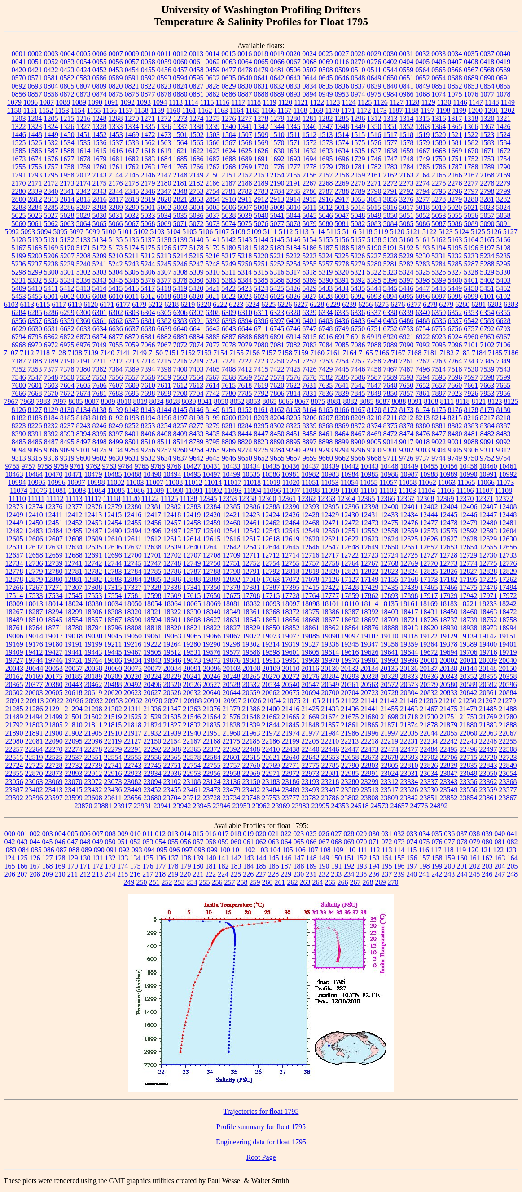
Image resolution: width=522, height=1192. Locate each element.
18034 (113, 603)
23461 (192, 789)
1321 (503, 118)
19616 (350, 652)
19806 (113, 660)
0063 (229, 62)
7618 (244, 385)
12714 (290, 555)
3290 (132, 207)
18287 (34, 612)
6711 (261, 328)
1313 (390, 118)
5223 (309, 256)
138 (185, 858)
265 (330, 882)
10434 (251, 466)
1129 (428, 102)
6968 (19, 345)
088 (74, 850)
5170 (67, 248)
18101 (330, 603)
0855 (503, 86)
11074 (18, 490)
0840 (390, 86)
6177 (123, 304)
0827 (196, 86)
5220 (261, 256)
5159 (390, 240)
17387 (271, 587)
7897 (439, 393)
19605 (311, 652)
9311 (487, 450)
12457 (172, 523)
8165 (326, 409)
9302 (406, 450)
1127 (397, 102)
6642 (213, 328)
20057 (74, 668)
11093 (232, 490)
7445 (342, 369)
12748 (172, 563)
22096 (93, 741)
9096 (51, 450)
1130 (444, 102)
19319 (290, 644)
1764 (164, 167)
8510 (148, 442)
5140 (196, 240)
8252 (132, 426)
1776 (277, 167)
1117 (238, 102)
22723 (508, 757)
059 (223, 842)
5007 (245, 207)
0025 (325, 54)
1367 (487, 126)
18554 (74, 620)
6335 (341, 312)
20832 (429, 692)
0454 (132, 70)
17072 (291, 579)
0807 (83, 86)
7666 (19, 393)
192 (349, 866)
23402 (34, 789)
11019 (271, 482)
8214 (438, 417)
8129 (51, 409)
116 (424, 850)
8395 (99, 434)
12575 (449, 531)
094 (149, 850)
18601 (172, 620)
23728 (211, 798)
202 (474, 866)
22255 (508, 741)
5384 (245, 280)
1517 (390, 134)
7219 (196, 361)
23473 (212, 789)
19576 (212, 652)
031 (386, 834)
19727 (14, 660)
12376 (54, 506)
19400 (488, 644)
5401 (471, 280)
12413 (93, 514)
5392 (358, 280)
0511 (374, 70)
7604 (67, 385)
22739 (93, 765)
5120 (397, 231)
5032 (132, 215)
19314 (271, 644)
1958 (67, 175)
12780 (54, 571)
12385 (232, 506)
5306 (148, 272)
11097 (291, 490)
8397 (116, 434)
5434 (341, 288)
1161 (189, 110)
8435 (213, 434)
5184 (293, 248)
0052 (51, 62)
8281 (229, 426)
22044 (429, 733)
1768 (229, 167)
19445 (113, 652)
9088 (471, 442)
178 (173, 866)
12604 (508, 531)
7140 (107, 353)
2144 (116, 175)
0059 (164, 62)
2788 (342, 191)
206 (9, 874)
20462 (93, 684)
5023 (487, 207)
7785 (245, 393)
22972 (291, 773)
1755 (19, 167)
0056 (116, 62)
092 (124, 850)
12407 (488, 506)
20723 (370, 692)
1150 (14, 110)
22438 (291, 749)
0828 (213, 86)
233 (336, 874)
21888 (508, 725)
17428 (350, 587)
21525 (133, 717)
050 (110, 842)
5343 (99, 280)
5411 (51, 288)
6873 (83, 337)
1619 (164, 151)
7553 (99, 377)
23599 (74, 798)
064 (286, 842)
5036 (196, 215)
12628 (468, 539)
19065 (192, 636)
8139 (116, 409)
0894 (310, 94)
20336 (429, 676)
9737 (422, 458)
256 (217, 882)
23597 (54, 798)
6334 (325, 312)
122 (498, 850)
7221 (228, 361)
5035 (180, 215)
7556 (116, 377)
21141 (369, 701)
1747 (390, 159)
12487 (93, 531)
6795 (35, 337)
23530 (429, 789)
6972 (51, 345)
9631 (132, 458)
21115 (330, 701)
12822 (370, 571)
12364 (346, 498)
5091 (503, 223)
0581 (51, 78)
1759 (83, 167)
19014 (34, 636)
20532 (251, 684)
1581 (455, 142)
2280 (19, 191)
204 (500, 866)
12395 (330, 506)
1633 (326, 151)
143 (248, 858)
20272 (291, 676)
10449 (409, 466)
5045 (310, 215)
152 (361, 858)
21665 (291, 717)
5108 (238, 231)
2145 (132, 175)
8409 (180, 434)
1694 (310, 159)
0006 (99, 54)
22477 (409, 749)
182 (223, 866)
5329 (487, 272)
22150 (152, 741)
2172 (51, 183)
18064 (172, 603)
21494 (34, 717)
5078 (293, 223)
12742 (93, 563)
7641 (341, 385)
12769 (409, 563)
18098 (311, 603)
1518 (406, 134)
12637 (133, 547)
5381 (213, 280)
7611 (164, 385)
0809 (99, 86)
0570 (19, 78)
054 (160, 842)
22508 (508, 749)
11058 (408, 482)
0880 (180, 94)
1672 (503, 151)
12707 (192, 555)
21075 (292, 701)
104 (275, 850)
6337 (374, 312)
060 (236, 842)
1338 (196, 126)
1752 (471, 159)
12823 (390, 571)
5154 (310, 240)
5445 (390, 288)
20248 (232, 676)
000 (9, 834)
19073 (271, 636)
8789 (196, 442)
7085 (342, 345)
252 (167, 882)
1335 (148, 126)
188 (299, 866)
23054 (508, 773)
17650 (212, 595)
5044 (293, 215)
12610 (113, 539)
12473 (370, 523)
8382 (455, 426)
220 (185, 874)
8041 (204, 401)
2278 (487, 183)
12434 (409, 514)
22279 (113, 749)
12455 (133, 523)
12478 (449, 523)
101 (237, 850)
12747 (153, 563)
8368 (326, 426)
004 (60, 834)
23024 (390, 773)
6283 (511, 304)
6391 (196, 320)
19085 (311, 636)
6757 (471, 328)
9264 (196, 450)
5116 (349, 231)
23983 (301, 806)
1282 (326, 118)
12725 (409, 555)
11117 (92, 498)
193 (361, 866)
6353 (471, 312)
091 (111, 850)
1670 (471, 151)
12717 (330, 555)
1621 (180, 151)
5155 (326, 240)
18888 (390, 628)
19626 (370, 652)
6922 (423, 337)
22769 (271, 765)
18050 (133, 603)
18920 (429, 628)
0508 (326, 70)
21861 (350, 725)
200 (449, 866)
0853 (471, 86)
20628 (172, 692)
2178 (132, 183)
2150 (213, 175)
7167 (398, 353)
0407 (454, 62)
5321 (358, 272)
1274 (196, 118)
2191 (293, 183)
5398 (423, 280)
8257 (180, 426)
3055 (390, 199)
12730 (488, 555)
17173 (429, 579)
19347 (369, 644)
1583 (487, 142)
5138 (164, 240)
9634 (164, 458)
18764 (34, 628)
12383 (192, 506)
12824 (409, 571)
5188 (342, 248)
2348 (180, 191)
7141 (123, 353)
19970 (330, 660)
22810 (409, 765)
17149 (370, 579)
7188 (35, 361)
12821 (350, 571)
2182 (196, 183)
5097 (76, 231)
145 (273, 858)
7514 (439, 369)
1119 (269, 102)
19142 (488, 636)
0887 (245, 94)
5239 (67, 264)
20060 (113, 668)
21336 (152, 709)
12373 (14, 506)
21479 (468, 709)
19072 (251, 636)
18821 (192, 628)
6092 (358, 296)
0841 (406, 86)
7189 (51, 361)
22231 (409, 741)
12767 (370, 563)
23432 (93, 789)
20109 (271, 668)
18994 (508, 628)
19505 (153, 652)
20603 (34, 692)
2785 (293, 191)
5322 (374, 272)
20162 (14, 676)
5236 (19, 264)
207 (22, 874)
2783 (261, 191)
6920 (390, 337)
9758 (45, 466)
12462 (271, 523)
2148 (180, 175)
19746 (54, 660)
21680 (370, 717)
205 (512, 866)
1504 (229, 134)
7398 (164, 369)
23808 (369, 798)
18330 (192, 612)
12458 (192, 523)
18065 (192, 603)
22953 (192, 773)
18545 (54, 620)
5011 (309, 207)
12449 (14, 523)
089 (86, 850)
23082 (133, 781)
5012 (325, 207)
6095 (406, 296)
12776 (508, 563)
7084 (326, 345)
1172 (364, 110)
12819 (311, 571)
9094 (19, 450)
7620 (277, 385)
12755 (291, 563)
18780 (74, 628)
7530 (471, 369)
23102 (172, 781)
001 (22, 834)
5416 (131, 288)
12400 (390, 506)
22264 (34, 749)
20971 (173, 701)
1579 (423, 142)
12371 (484, 498)
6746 (293, 328)
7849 (374, 393)
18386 (330, 612)
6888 (245, 337)
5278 (342, 264)
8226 (35, 426)
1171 (348, 110)
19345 (350, 644)
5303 (99, 272)
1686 (196, 159)
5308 (180, 272)
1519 (422, 134)
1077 (487, 94)
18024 (74, 603)
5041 (277, 215)
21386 (251, 709)
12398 (370, 506)
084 (23, 850)
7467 (390, 369)
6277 (414, 304)
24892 (439, 806)
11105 (446, 490)
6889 (261, 337)
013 (172, 834)
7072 (180, 345)
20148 (488, 668)
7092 (423, 345)
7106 (503, 345)
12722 (350, 555)
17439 (409, 587)
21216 (447, 701)
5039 (245, 215)
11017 (232, 482)
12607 (54, 539)
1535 (83, 142)
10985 (370, 474)
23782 (310, 798)
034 (424, 834)
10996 (57, 482)
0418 (487, 62)
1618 (148, 151)
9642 (196, 458)
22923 (133, 773)
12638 (153, 547)
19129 (448, 636)
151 (349, 858)
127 (47, 858)
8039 (188, 401)
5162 (439, 240)
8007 (91, 401)
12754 (271, 563)
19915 (271, 660)
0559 (406, 70)
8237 (67, 426)
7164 (349, 353)
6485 (390, 320)
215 (122, 874)
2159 (358, 175)
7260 (390, 361)
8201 (245, 417)
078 (462, 842)
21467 (429, 709)
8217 (487, 417)
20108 (251, 668)
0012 (180, 54)
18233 (488, 603)
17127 (350, 579)
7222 (244, 361)
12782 (93, 571)
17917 (429, 595)
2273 (406, 183)
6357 (35, 320)
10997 (76, 482)
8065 (269, 401)
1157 (125, 110)
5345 (116, 280)
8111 (447, 401)
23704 (172, 798)
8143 (148, 409)
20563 (370, 684)
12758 (330, 563)
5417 (147, 288)
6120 (90, 304)
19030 (93, 636)
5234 (487, 256)
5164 (471, 240)
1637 (374, 151)
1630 (277, 151)
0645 (326, 78)
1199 (459, 110)
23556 (469, 789)
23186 (291, 781)
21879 (448, 725)
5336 (83, 280)
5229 (406, 256)
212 (84, 874)
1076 (471, 94)
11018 (252, 482)
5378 (180, 280)
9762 (93, 466)
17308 (93, 587)
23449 (133, 789)
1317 (455, 118)
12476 (409, 523)
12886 (172, 579)
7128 (59, 353)
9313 (19, 458)
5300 (51, 272)
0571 (35, 78)
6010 (116, 296)
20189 (93, 676)
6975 (67, 345)
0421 (35, 70)
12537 (192, 531)
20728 (390, 692)
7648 (390, 385)
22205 (310, 741)
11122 (150, 498)
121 (485, 850)
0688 (455, 78)
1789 (487, 167)
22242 (448, 741)
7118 (43, 353)
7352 (19, 369)
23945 (202, 806)
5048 (358, 215)
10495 (192, 474)
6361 (99, 320)
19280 (192, 644)
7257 (358, 361)
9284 (277, 450)
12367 (405, 498)
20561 (350, 684)
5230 (422, 256)
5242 (116, 264)
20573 (409, 684)
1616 (116, 151)
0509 (342, 70)
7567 (213, 377)
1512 (309, 134)
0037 (487, 54)
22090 (54, 741)
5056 (471, 215)
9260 (180, 450)
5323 (390, 272)
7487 (406, 369)
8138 (99, 409)
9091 (487, 442)
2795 (439, 191)
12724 (389, 555)
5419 (180, 288)
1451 (83, 134)
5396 (390, 280)
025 (311, 834)
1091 (111, 102)
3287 (83, 207)
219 (172, 874)
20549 (330, 684)
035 (436, 834)
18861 (311, 628)
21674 (330, 717)
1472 (148, 134)
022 (286, 834)
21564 (212, 717)
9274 (245, 450)
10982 (311, 474)
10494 (172, 474)
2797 (471, 191)
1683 (148, 159)
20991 (213, 701)
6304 (148, 312)
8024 (156, 401)
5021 (471, 207)
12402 (429, 506)
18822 (212, 628)
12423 (251, 514)
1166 (269, 110)
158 (437, 858)
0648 (358, 78)
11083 (77, 490)
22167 (192, 741)
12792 (271, 571)
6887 (229, 337)
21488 (508, 709)
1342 (261, 126)
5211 (132, 256)
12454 (113, 523)
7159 (301, 353)
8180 (503, 409)
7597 (471, 377)
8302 (277, 426)
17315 (113, 587)
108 (325, 850)
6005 (83, 296)
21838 (231, 725)
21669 (311, 717)
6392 (213, 320)
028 (348, 834)
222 (210, 874)
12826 (449, 571)
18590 (133, 620)
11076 (38, 490)
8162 (277, 409)
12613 (172, 539)
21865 (369, 725)
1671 (487, 151)
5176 (164, 248)
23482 (251, 789)
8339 (310, 426)
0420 (19, 70)
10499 (232, 474)
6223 (236, 304)
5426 (293, 288)
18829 (251, 628)
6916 (326, 337)
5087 (439, 223)
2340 (51, 191)
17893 (390, 595)
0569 (503, 70)
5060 (19, 223)
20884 (508, 692)
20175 (54, 676)
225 (235, 874)
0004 (67, 54)
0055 (99, 62)
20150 (508, 668)
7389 (132, 369)
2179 (148, 183)
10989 (449, 474)
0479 (261, 70)
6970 (35, 345)
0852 (455, 86)
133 (123, 858)
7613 (196, 385)
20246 (212, 676)
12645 (291, 547)
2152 (245, 175)
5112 (286, 231)
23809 (389, 798)
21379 (231, 709)
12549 (311, 531)
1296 (358, 118)
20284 (330, 676)
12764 (350, 563)
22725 (34, 765)
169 (60, 866)
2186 (213, 183)
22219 (389, 741)
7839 (342, 393)
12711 (251, 555)
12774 (469, 563)
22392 (232, 749)
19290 (211, 644)
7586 (358, 377)
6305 (164, 312)
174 (123, 866)
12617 (251, 539)
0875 (116, 94)
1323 (35, 126)
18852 (291, 628)
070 (361, 842)
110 (350, 850)
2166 (455, 175)
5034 (164, 215)
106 (300, 850)
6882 (164, 337)
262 (292, 882)
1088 (63, 102)
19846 (172, 660)
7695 (132, 393)
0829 (229, 86)
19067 (232, 636)
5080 (326, 223)
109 (338, 850)
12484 (54, 531)
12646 (311, 547)
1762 (132, 167)
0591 (132, 78)
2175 (99, 183)
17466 (449, 587)
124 (9, 858)
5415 (115, 288)
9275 (261, 450)
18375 (311, 612)
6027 (309, 296)
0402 (390, 62)
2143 (99, 175)
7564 (196, 377)
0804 (51, 86)
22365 (192, 749)
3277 (422, 199)
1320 (487, 118)
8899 (341, 442)
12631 (14, 547)
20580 (449, 684)
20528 (232, 684)
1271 (148, 118)
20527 (212, 684)
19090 (330, 636)
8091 (415, 401)
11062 (427, 482)
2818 (132, 199)
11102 (388, 490)
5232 (454, 256)
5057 (487, 215)
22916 (113, 773)
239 (399, 874)
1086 (30, 102)
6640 (180, 328)
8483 (503, 434)
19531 (192, 652)
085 (36, 850)
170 (72, 866)
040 (499, 834)
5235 (503, 256)
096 (174, 850)
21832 (192, 725)
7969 (27, 401)
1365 (455, 126)
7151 (172, 353)
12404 (449, 506)
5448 (438, 288)
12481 (508, 523)
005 (72, 834)
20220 (133, 676)
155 (399, 858)
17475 (469, 587)
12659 (54, 555)
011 (148, 834)
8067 (301, 401)
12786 (172, 571)
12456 (153, 523)
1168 (300, 110)
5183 (277, 248)
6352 (454, 312)
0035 (471, 54)
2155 (293, 175)
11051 (310, 482)
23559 (488, 789)
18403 (390, 612)
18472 (508, 612)
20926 (74, 701)
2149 (196, 175)
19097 (350, 636)
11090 (174, 490)
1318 (471, 118)
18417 (409, 612)
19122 (429, 636)
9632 (148, 458)
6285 (35, 312)
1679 (99, 159)
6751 (374, 328)
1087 (46, 102)
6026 (293, 296)
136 (160, 858)
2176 (116, 183)
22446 (330, 749)
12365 (366, 498)
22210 (330, 741)
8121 (479, 401)
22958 (232, 773)
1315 (423, 118)
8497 (83, 442)
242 (436, 874)
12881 (74, 579)
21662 (271, 717)
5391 (342, 280)
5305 (132, 272)
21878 (429, 725)
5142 (229, 240)
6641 (196, 328)
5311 (229, 272)
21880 (468, 725)
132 (110, 858)
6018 (164, 296)
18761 (14, 628)
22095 (74, 741)
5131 (51, 240)
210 (60, 874)
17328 (153, 587)
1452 (99, 134)
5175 (148, 248)
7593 (406, 377)
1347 (326, 126)
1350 (374, 126)
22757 (232, 765)
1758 (67, 167)
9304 (439, 450)
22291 (133, 749)
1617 (132, 151)
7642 (358, 385)
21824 (152, 725)
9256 (148, 450)
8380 (423, 426)
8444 (245, 434)
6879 (132, 337)
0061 (196, 62)
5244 (148, 264)
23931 (143, 806)
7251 (293, 361)
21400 (271, 709)
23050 (488, 773)
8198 (196, 417)
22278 (93, 749)
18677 (330, 620)
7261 (406, 361)
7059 (132, 345)
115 (411, 850)
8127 (35, 409)
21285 (14, 709)
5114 (318, 231)
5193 (423, 248)
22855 (14, 773)
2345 (132, 191)
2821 (180, 199)
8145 (180, 409)
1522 (471, 134)
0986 (406, 94)
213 (97, 874)
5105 (189, 231)
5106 (205, 231)
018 (235, 834)
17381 (251, 587)
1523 (487, 134)
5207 (67, 256)
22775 (311, 765)
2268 (326, 183)
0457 (180, 70)
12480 (488, 523)
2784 (277, 191)
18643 (251, 620)
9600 (83, 458)
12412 (73, 514)
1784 (406, 167)
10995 (37, 482)
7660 (454, 385)
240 (411, 874)
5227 (374, 256)
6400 (293, 320)
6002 (67, 296)
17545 (74, 595)
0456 (164, 70)
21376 (211, 709)
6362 (116, 320)
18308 (113, 612)
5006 (229, 207)
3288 (99, 207)
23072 (93, 781)
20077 (153, 668)
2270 (358, 183)
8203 (261, 417)
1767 (213, 167)
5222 (293, 256)
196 (399, 866)
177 (160, 866)
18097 (291, 603)
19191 (74, 644)
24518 (360, 806)
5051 (406, 215)
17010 (251, 579)
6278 (430, 304)
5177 (180, 248)
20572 (390, 684)
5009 (277, 207)
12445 (448, 514)
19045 (113, 636)
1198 (443, 110)
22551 (93, 757)
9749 (454, 458)
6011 (132, 296)
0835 (326, 86)
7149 (139, 353)
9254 (132, 450)
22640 (291, 757)
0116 (342, 62)
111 (362, 850)
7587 (374, 377)
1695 (326, 159)
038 (474, 834)
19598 (271, 652)
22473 (370, 749)
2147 (164, 175)
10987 (409, 474)
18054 (153, 603)
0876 (132, 94)
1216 (83, 118)
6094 (390, 296)
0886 (229, 94)
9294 (342, 450)
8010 (124, 401)
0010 (148, 54)
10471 (74, 474)
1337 (180, 126)
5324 (406, 272)
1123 (333, 102)
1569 (261, 142)
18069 (212, 603)
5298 (19, 272)
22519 (34, 757)
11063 (447, 482)
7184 (479, 353)
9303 (423, 450)
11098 (311, 490)
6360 (83, 320)
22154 (172, 741)
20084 (172, 668)
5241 (99, 264)
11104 (426, 490)
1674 (35, 159)
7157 (269, 353)
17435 (390, 587)
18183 (448, 603)
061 (248, 842)
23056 (14, 781)
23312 (390, 781)
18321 (153, 612)
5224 (325, 256)
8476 (423, 434)
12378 (93, 506)
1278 (261, 118)
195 (387, 866)
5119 (381, 231)
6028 (325, 296)
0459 (213, 70)
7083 (310, 345)
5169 (51, 248)
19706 (469, 652)
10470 (54, 474)
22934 (153, 773)
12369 (445, 498)
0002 (35, 54)
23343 (449, 781)
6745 (277, 328)
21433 (330, 709)
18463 (488, 612)
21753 (469, 717)
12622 (350, 539)
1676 (51, 159)
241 (424, 874)
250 (141, 882)
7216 (180, 361)
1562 (148, 142)
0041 (19, 62)
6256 (365, 304)
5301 (67, 272)
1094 (160, 102)
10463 (14, 474)
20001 (429, 660)
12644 (271, 547)
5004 (196, 207)
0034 (454, 54)
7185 (495, 353)
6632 (67, 328)
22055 (449, 733)
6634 (99, 328)
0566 (454, 70)
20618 (74, 692)
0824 (180, 86)
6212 (155, 304)
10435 (271, 466)
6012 (147, 296)
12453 (93, 523)
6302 (116, 312)
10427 (192, 466)
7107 (11, 353)
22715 (469, 757)
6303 (132, 312)
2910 (229, 199)
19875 (212, 660)
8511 (164, 442)
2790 (374, 191)
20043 (14, 668)
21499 (54, 717)
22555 (133, 757)
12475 (390, 523)
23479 (232, 789)
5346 (132, 280)
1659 (406, 151)
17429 (370, 587)
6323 (277, 312)
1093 (143, 102)
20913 (35, 701)
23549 (449, 789)
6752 (390, 328)
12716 (310, 555)
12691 (93, 555)
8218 (503, 417)
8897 (309, 442)
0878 (164, 94)
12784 (133, 571)
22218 (369, 741)
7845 (358, 393)
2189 (261, 183)
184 (248, 866)
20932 (94, 701)
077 (449, 842)
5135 (116, 240)
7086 (358, 345)
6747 (309, 328)
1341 (245, 126)
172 (97, 866)
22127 (132, 741)
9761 (77, 466)
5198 (503, 248)
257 (229, 882)
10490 (153, 474)
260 (267, 882)
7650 (406, 385)
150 (336, 858)
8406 (148, 434)
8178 (471, 409)
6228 (317, 304)
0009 (132, 54)
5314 (244, 272)
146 (286, 858)
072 (387, 842)
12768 (390, 563)
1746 (374, 159)
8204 (277, 417)
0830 (245, 86)
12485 (74, 531)
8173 (406, 409)
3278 (438, 199)
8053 (253, 401)
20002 (449, 660)
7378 (67, 369)
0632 (213, 78)
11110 (17, 498)
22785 (330, 765)
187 (286, 866)
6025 (277, 296)
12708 (212, 555)
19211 (113, 644)
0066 (277, 62)
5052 (423, 215)
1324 (51, 126)
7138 (75, 353)
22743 (133, 765)
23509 (350, 789)
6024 (261, 296)
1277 (245, 118)
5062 (51, 223)
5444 (374, 288)
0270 (358, 62)
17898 (409, 595)
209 (47, 874)
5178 (196, 248)
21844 (271, 725)
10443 (370, 466)
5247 (196, 264)
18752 (488, 620)
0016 (244, 54)
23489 (291, 789)
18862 (330, 628)
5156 (342, 240)
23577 (508, 789)
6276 (397, 304)
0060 (180, 62)
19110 (389, 636)
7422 (277, 369)
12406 (469, 506)
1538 (132, 142)
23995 (320, 806)
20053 (54, 668)
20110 (290, 668)
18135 (389, 603)
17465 (429, 587)
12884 (133, 579)
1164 (237, 110)
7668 (35, 393)
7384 (116, 369)
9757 (29, 466)
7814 (293, 393)
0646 (342, 78)
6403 (326, 320)
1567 (229, 142)
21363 (192, 709)
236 (373, 874)
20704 (350, 692)
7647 (374, 385)
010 (135, 834)
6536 (439, 320)
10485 (113, 474)
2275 (439, 183)
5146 (293, 240)
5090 (487, 223)
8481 (471, 434)
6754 (422, 328)
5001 (148, 207)
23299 (370, 781)
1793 (35, 175)
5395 (374, 280)
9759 (61, 466)
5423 (244, 288)
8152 (245, 409)
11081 (57, 490)
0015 (228, 54)
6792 (487, 328)
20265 (251, 676)
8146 (196, 409)
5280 (374, 264)
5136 (132, 240)
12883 (113, 579)
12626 (429, 539)
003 (47, 834)
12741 (74, 563)
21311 (132, 709)
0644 (310, 78)
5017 (406, 207)
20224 (153, 676)
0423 (67, 70)
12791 (251, 571)
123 (510, 850)
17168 (409, 579)
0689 (471, 78)
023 (298, 834)
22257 (14, 749)
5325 (422, 272)
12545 (291, 531)
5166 (503, 240)
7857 (406, 393)
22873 (54, 773)
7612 (180, 385)
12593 (488, 531)
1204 (35, 118)
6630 (35, 328)
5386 (277, 280)
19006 (14, 636)
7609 (132, 385)
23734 (231, 798)
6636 (116, 328)
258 (242, 882)
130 (85, 858)
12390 (291, 506)
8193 (132, 417)
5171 (83, 248)
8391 (35, 434)
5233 (471, 256)
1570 (277, 142)
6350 (438, 312)
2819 (148, 199)
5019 (438, 207)
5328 (471, 272)
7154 (220, 353)
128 (60, 858)
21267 (487, 701)
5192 (406, 248)
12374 (34, 506)
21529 (153, 717)
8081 (334, 401)
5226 (358, 256)
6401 (310, 320)
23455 (172, 789)
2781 (229, 191)
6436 (342, 320)
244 (461, 874)
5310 (213, 272)
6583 (487, 320)
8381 (439, 426)
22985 (350, 773)
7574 (277, 377)
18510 (34, 620)
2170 (19, 183)
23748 (251, 798)
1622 (196, 151)
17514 (14, 595)
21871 (389, 725)
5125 (478, 231)
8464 (342, 434)
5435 (358, 288)
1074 (439, 94)
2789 (358, 191)
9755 (12, 466)
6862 (51, 337)
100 (224, 850)
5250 (245, 264)
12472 (350, 523)
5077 (277, 223)
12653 (449, 547)
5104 (173, 231)
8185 (67, 417)
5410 (35, 288)
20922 (55, 701)
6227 (301, 304)
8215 (454, 417)
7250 (277, 361)
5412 (67, 288)
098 (199, 850)
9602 (99, 458)
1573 (326, 142)
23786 (330, 798)
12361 (287, 498)
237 (386, 874)
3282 (503, 199)
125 (22, 858)
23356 (469, 781)
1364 (439, 126)
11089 (155, 490)
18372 (291, 612)
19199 (93, 644)
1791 (19, 175)
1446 (19, 134)
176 (148, 866)
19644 (409, 652)
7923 (455, 393)
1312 (374, 118)
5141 (213, 240)
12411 (53, 514)
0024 (309, 54)
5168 (35, 248)
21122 (350, 701)
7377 (51, 369)
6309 (229, 312)
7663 (487, 385)
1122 (317, 102)
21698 (390, 717)
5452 (503, 288)
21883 (488, 725)
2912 (261, 199)
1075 (455, 94)
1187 (396, 110)
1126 (380, 102)
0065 (261, 62)
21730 (429, 717)
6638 (148, 328)
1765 (180, 167)
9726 (406, 458)
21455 (389, 709)
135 (148, 858)
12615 (211, 539)
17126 (330, 579)
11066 (485, 482)
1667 (423, 151)
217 (147, 874)
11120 (131, 498)
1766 (196, 167)
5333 (51, 280)
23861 (488, 798)
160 (462, 858)
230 (298, 874)
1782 (374, 167)
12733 (508, 555)
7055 (116, 345)
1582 (471, 142)
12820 (330, 571)
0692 (19, 86)
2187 (229, 183)
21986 (350, 733)
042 (9, 842)
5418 (164, 288)
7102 (487, 345)
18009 (14, 603)
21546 (192, 717)
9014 (390, 442)
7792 (261, 393)
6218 (171, 304)
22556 (153, 757)
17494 (508, 587)
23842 (409, 798)
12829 (508, 571)
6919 (374, 337)
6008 (99, 296)
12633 (54, 547)
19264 (172, 644)
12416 (132, 514)
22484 (429, 749)
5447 (422, 288)
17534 (54, 595)
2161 (374, 175)
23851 (429, 798)
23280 (350, 781)
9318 (51, 458)
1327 (83, 126)
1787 (455, 167)
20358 (508, 676)
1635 (358, 151)
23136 (232, 781)
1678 (83, 159)
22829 (449, 765)
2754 (213, 191)
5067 (132, 223)
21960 (232, 733)
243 (449, 874)
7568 (229, 377)
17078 (311, 579)
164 (512, 858)
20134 (369, 668)
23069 (54, 781)
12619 (290, 539)
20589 (469, 684)
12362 (307, 498)
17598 (153, 595)
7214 (147, 361)
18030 (93, 603)
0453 (116, 70)
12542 (251, 531)
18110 (350, 603)
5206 (51, 256)
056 (185, 842)
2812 (35, 199)
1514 (341, 134)
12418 (172, 514)
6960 (471, 337)
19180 (54, 644)
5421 (212, 288)
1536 (99, 142)
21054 (272, 701)
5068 (148, 223)
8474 (406, 434)
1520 (438, 134)
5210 (116, 256)
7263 (438, 361)
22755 (212, 765)
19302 (251, 644)
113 (387, 850)
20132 (350, 668)
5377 (164, 280)
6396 (261, 320)
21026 (252, 701)
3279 (454, 199)
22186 (271, 741)
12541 (232, 531)
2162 (390, 175)
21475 (448, 709)
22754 (192, 765)
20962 (134, 701)
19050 (133, 636)
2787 (326, 191)
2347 (164, 191)
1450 (67, 134)
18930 (449, 628)
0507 (310, 70)
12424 (271, 514)
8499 (116, 442)
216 (135, 874)
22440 (311, 749)
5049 (374, 215)
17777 (330, 595)
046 (60, 842)
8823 (261, 442)
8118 (462, 401)
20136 (409, 668)
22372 (212, 749)
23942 (182, 806)
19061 (153, 636)
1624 (229, 151)
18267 (14, 612)
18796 (113, 628)
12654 (469, 547)
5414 (99, 288)
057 (198, 842)
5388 (293, 280)
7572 (261, 377)
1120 (285, 102)
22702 (429, 757)
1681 (116, 159)
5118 (365, 231)
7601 (35, 385)
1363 (423, 126)
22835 (469, 765)
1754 (503, 159)
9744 (438, 458)
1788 (471, 167)
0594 (180, 78)
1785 (423, 167)
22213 (350, 741)
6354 (487, 312)
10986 (390, 474)
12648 (350, 547)
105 (287, 850)
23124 (212, 781)
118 (448, 850)
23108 (192, 781)
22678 (390, 757)
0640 (245, 78)
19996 (409, 660)
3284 (35, 207)
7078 (229, 345)
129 (72, 858)
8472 (390, 434)
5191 (390, 248)
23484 (271, 789)
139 (198, 858)
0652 (423, 78)
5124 (462, 231)
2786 (310, 191)
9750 (471, 458)
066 (311, 842)
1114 (191, 102)
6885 (213, 337)
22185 (251, 741)
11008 (174, 482)
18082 (251, 603)
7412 (245, 369)
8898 (325, 442)
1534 (67, 142)
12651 (409, 547)
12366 (386, 498)
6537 (455, 320)
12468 (311, 523)
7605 (83, 385)
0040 (503, 54)
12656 (508, 547)
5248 (213, 264)
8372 (358, 426)
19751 (74, 660)
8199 (213, 417)
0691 (503, 78)
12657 (14, 555)
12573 (429, 531)
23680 (152, 798)
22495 (449, 749)
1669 (455, 151)
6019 (180, 296)
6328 (293, 312)
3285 (51, 207)
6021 (212, 296)
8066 (285, 401)
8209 (358, 417)
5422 (228, 288)
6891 (277, 337)
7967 (11, 401)
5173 (116, 248)
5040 (261, 215)
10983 (330, 474)
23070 (74, 781)
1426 (503, 126)
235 (361, 874)
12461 (251, 523)
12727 (429, 555)
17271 (54, 587)
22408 (251, 749)
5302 (83, 272)
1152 (46, 110)
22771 (291, 765)
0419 (503, 62)
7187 (19, 361)
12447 (488, 514)
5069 (164, 223)
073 (399, 842)
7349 (503, 361)
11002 (115, 482)
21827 (172, 725)
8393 (67, 434)
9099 (67, 450)
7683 (116, 393)
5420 (196, 288)
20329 (390, 676)
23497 (330, 789)
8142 (132, 409)
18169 (429, 603)
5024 (503, 207)
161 (474, 858)
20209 (113, 676)
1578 (406, 142)
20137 (429, 668)
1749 (423, 159)
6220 (204, 304)
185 (261, 866)
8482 (487, 434)
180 (198, 866)
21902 (74, 733)
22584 (212, 757)
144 (261, 858)
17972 (508, 595)
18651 (271, 620)
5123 (446, 231)
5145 (277, 240)
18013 (34, 603)
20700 (330, 692)
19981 (370, 660)
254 (192, 882)
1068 (423, 94)
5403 (503, 280)
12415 (113, 514)
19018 (74, 636)
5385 (261, 280)
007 (97, 834)
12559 (409, 531)
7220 (212, 361)
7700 (180, 393)
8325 (293, 426)
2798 (487, 191)
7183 (463, 353)
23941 (162, 806)
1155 (94, 110)
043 (22, 842)
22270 (54, 749)
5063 (67, 223)
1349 (358, 126)
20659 (251, 692)
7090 (406, 345)
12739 (54, 563)
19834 (133, 660)
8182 (19, 417)
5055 (455, 215)
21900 (54, 733)
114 (399, 850)
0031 (406, 54)
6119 (75, 304)
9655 (277, 458)
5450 (471, 288)
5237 (35, 264)
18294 (54, 612)
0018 (261, 54)
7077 (213, 345)
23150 (251, 781)
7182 (446, 353)
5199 (19, 256)
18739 (469, 620)
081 (500, 842)
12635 (93, 547)
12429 (330, 514)
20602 (14, 692)
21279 (507, 701)
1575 (358, 142)
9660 (326, 458)
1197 (427, 110)
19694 (449, 652)
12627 (448, 539)
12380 (133, 506)
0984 (390, 94)
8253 (148, 426)
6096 (422, 296)
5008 (261, 207)
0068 (310, 62)
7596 (455, 377)
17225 (488, 579)
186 (273, 866)
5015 (374, 207)
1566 (213, 142)
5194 (439, 248)
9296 (358, 450)
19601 (291, 652)
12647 (330, 547)
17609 (172, 595)
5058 (503, 215)
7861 (423, 393)
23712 (192, 798)
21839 (251, 725)
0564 (422, 70)
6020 (196, 296)
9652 (261, 458)
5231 (438, 256)
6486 (406, 320)
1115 (207, 102)
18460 (469, 612)
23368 (508, 781)
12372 (504, 498)
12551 (350, 531)
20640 (212, 692)
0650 (390, 78)
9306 (471, 450)
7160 (317, 353)
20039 (488, 660)
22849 (508, 765)
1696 (342, 159)
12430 (350, 514)
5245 (164, 264)
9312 (503, 450)
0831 (261, 86)
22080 (14, 741)
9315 (35, 458)
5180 (229, 248)
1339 (213, 126)
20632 (192, 692)
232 (323, 874)
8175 (439, 409)
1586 (35, 151)
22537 (74, 757)
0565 (438, 70)
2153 (261, 175)
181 (211, 866)
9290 (293, 450)
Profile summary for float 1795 (261, 1126)
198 (424, 866)
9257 (164, 450)
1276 (229, 118)
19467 (133, 652)
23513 (370, 789)
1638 (390, 151)
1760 (99, 167)
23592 (14, 798)
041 (512, 834)
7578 (310, 377)
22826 (429, 765)
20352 (469, 676)
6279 (446, 304)
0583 (83, 78)
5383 (229, 280)
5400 (455, 280)
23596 (34, 798)
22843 (488, 765)
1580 (439, 142)
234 (348, 874)
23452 (153, 789)
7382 (99, 369)
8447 (261, 434)
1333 (116, 126)
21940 (192, 733)
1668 (439, 151)
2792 (406, 191)
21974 (291, 733)
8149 (213, 409)
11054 (349, 482)
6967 (503, 337)
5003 (180, 207)
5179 (213, 248)
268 (368, 882)
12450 (34, 523)
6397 (277, 320)
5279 (358, 264)
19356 (389, 644)
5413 (83, 288)
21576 (232, 717)
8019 (140, 401)
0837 (358, 86)
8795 (212, 442)
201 (462, 866)
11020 (290, 482)
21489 (14, 717)
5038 (229, 215)
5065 (99, 223)
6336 (358, 312)
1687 (213, 159)
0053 (67, 62)
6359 (67, 320)
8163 (293, 409)
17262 (508, 579)
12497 (172, 531)
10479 (93, 474)
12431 (369, 514)
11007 (154, 482)
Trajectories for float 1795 (261, 1111)
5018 (422, 207)
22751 (172, 765)
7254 (341, 361)
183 (236, 866)
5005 (213, 207)
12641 (212, 547)
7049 (99, 345)
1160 (173, 110)
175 (135, 866)
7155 (236, 353)
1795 (51, 175)
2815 (83, 199)
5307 (164, 272)
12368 (425, 498)
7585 (342, 377)
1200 (475, 110)
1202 (507, 110)
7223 (261, 361)
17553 (93, 595)
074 (412, 842)
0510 (358, 70)
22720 (488, 757)
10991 (488, 474)
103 (262, 850)
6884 (196, 337)
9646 (229, 458)
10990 (469, 474)
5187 (326, 248)
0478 (245, 70)
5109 (254, 231)
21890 (14, 733)
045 (47, 842)
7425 (293, 369)
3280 (471, 199)
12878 (14, 579)
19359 (409, 644)
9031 (454, 442)
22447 (350, 749)
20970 (153, 701)
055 (173, 842)
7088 (374, 345)
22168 (211, 741)
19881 (251, 660)
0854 (487, 86)
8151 (229, 409)
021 (273, 834)
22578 (192, 757)
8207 (326, 417)
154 (387, 858)
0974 (358, 94)
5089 (471, 223)
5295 (503, 264)
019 (248, 834)
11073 (505, 482)
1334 (132, 126)
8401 (132, 434)
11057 (388, 482)
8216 (471, 417)
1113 (176, 102)
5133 (83, 240)
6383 (180, 320)
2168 (487, 175)
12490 (113, 531)
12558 (390, 531)
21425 (310, 709)
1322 (19, 126)
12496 (153, 531)
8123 (495, 401)
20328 (370, 676)
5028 (67, 215)
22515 (14, 757)
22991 (370, 773)
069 (349, 842)
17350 (212, 587)
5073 (213, 223)
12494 (133, 531)
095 (162, 850)
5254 (293, 264)
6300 (83, 312)
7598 (487, 377)
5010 (293, 207)
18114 (369, 603)
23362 (488, 781)
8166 (342, 409)
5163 (455, 240)
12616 (231, 539)
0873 (83, 94)
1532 (51, 142)
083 (11, 850)
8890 (277, 442)
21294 (74, 709)
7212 (115, 361)
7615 (228, 385)
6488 (423, 320)
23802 (350, 798)
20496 (153, 684)
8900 (358, 442)
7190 (67, 361)
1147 (476, 102)
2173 (67, 183)
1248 (99, 118)
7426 (310, 369)
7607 (116, 385)
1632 (310, 151)
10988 (429, 474)
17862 (370, 595)
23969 (281, 806)
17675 (232, 595)
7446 (358, 369)
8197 (180, 417)
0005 (83, 54)
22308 (172, 749)
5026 (35, 215)
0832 (277, 86)
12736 (34, 563)
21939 (172, 733)
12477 (429, 523)
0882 (213, 94)
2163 (406, 175)
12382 (172, 506)
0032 (422, 54)
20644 (232, 692)
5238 (51, 264)
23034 (429, 773)
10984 (350, 474)
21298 (93, 709)
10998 (96, 482)
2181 (180, 183)
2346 (148, 191)
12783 (113, 571)
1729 (358, 159)
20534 (271, 684)
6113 (27, 304)
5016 (390, 207)
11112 (54, 498)
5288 (487, 264)
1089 (79, 102)
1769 (245, 167)
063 (273, 842)
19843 (153, 660)
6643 (229, 328)
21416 (290, 709)
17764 (311, 595)
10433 (232, 466)
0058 (148, 62)
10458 (469, 466)
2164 (423, 175)
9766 (158, 466)
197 (412, 866)
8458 (310, 434)
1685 (180, 159)
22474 (390, 749)
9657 (293, 458)
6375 (132, 320)
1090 (95, 102)
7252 (309, 361)
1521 (454, 134)
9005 (374, 442)
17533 (34, 595)
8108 (431, 401)
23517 (390, 789)
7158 (285, 353)
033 (411, 834)
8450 (277, 434)
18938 (469, 628)
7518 (455, 369)
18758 (508, 620)
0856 (19, 94)
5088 (455, 223)
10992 (508, 474)
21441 (369, 709)
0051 (35, 62)
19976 (350, 660)
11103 (407, 490)
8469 (374, 434)
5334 (67, 280)
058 (211, 842)
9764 (125, 466)
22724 (14, 765)
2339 (35, 191)
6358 (51, 320)
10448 (390, 466)
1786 (439, 167)
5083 (374, 223)
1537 (116, 142)
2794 (423, 191)
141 (223, 858)
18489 (14, 620)
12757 (311, 563)
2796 (455, 191)
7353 (35, 369)
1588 (67, 151)
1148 (492, 102)
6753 (406, 328)
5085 (406, 223)
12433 (389, 514)
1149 (507, 102)
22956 (212, 773)
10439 (330, 466)
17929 (449, 595)
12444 (429, 514)
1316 (439, 118)
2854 (213, 199)
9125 (99, 450)
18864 (350, 628)
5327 (454, 272)
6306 (180, 312)
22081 (34, 741)
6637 (132, 328)
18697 (370, 620)
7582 (326, 377)
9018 (422, 442)
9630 (116, 458)
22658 (350, 757)
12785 (153, 571)
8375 (390, 426)
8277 (196, 426)
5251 (261, 264)
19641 (390, 652)
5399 (439, 280)
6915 (310, 337)
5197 (487, 248)
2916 (325, 199)
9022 (438, 442)
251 (154, 882)
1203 (19, 118)
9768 (174, 466)
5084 (390, 223)
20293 (350, 676)
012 (160, 834)
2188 (245, 183)
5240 (83, 264)
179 (185, 866)
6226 (284, 304)
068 (336, 842)
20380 (54, 684)
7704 (196, 393)
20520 (172, 684)
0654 (439, 78)
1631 (293, 151)
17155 (390, 579)
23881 (103, 806)
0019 (277, 54)
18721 (409, 620)
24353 (340, 806)
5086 (423, 223)
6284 (19, 312)
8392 (51, 434)
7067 (164, 345)
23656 (132, 798)
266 (343, 882)
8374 (374, 426)
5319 (325, 272)
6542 (471, 320)
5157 (358, 240)
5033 (148, 215)
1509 (261, 134)
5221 (277, 256)
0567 (471, 70)
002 (35, 834)
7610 (148, 385)
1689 (245, 159)
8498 (99, 442)
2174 (83, 183)
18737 (449, 620)
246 (487, 874)
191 (336, 866)
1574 (342, 142)
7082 (293, 345)
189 (311, 866)
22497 (488, 749)
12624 (389, 539)
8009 (108, 401)
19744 (34, 660)
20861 (488, 692)
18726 (429, 620)
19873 (192, 660)
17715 (271, 595)
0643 (293, 78)
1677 (67, 159)
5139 (180, 240)
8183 (35, 417)
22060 (469, 733)
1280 (293, 118)
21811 (93, 725)
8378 (406, 426)
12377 (74, 506)
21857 (330, 725)
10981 (291, 474)
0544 (390, 70)
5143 (245, 240)
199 (437, 866)
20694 (311, 692)
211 (72, 874)
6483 (358, 320)
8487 (51, 442)
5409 (19, 288)
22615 (251, 757)
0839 (374, 86)
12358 (247, 498)
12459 (212, 523)
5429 (309, 288)
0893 (293, 94)
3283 (19, 207)
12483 (34, 531)
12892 (232, 579)
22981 (330, 773)
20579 (429, 684)
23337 (429, 781)
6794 (19, 337)
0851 (439, 86)
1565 (196, 142)
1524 (503, 134)
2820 (164, 199)
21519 (113, 717)
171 (85, 866)
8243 (83, 426)
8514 (180, 442)
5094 (44, 231)
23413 (54, 789)
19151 (508, 636)
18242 (508, 603)
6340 (422, 312)
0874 (99, 94)
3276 (406, 199)
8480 (455, 434)
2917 (341, 199)
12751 (232, 563)
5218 (244, 256)
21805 (54, 725)
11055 (368, 482)
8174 (423, 409)
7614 (212, 385)
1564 (180, 142)
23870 (83, 806)
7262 (422, 361)
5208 (83, 256)
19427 (54, 652)
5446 (406, 288)
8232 (51, 426)
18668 (311, 620)
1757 (51, 167)
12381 (153, 506)
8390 (19, 434)
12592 (469, 531)
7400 (180, 369)
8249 (116, 426)
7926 (471, 393)
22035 (409, 733)
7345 (487, 361)
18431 (429, 612)
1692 (277, 159)
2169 (503, 175)
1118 (254, 102)
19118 (409, 636)
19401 (508, 644)
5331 (19, 280)
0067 (293, 62)
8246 (99, 426)
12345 (208, 498)
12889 (212, 579)
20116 (310, 668)
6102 (503, 296)
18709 (390, 620)
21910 (113, 733)
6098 (454, 296)
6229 (333, 304)
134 (135, 858)
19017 (54, 636)
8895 (293, 442)
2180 (164, 183)
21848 (310, 725)
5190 (374, 248)
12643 (251, 547)
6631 (51, 328)
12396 (350, 506)
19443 (93, 652)
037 (461, 834)
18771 (54, 628)
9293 (326, 450)
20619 (93, 692)
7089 (390, 345)
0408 (471, 62)
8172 (390, 409)
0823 (164, 86)
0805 (67, 86)
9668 (374, 458)
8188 (83, 417)
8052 (237, 401)
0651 (406, 78)
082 (512, 842)
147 (299, 858)
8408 (164, 434)
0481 (277, 70)
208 (35, 874)
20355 (488, 676)
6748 (325, 328)
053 (148, 842)
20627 (153, 692)
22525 (54, 757)
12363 (326, 498)
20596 (508, 684)
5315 (261, 272)
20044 (34, 668)
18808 (133, 628)
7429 (326, 369)
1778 (310, 167)
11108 (503, 490)
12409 (14, 514)
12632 (34, 547)
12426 (290, 514)
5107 (222, 231)
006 (85, 834)
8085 (366, 401)
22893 (74, 773)
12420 (211, 514)
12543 (271, 531)
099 (212, 850)
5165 (487, 240)
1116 (223, 102)
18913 (409, 628)
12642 (232, 547)
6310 (245, 312)
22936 (172, 773)
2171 (35, 183)
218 (160, 874)
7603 (51, 385)
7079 (245, 345)
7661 (471, 385)
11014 (213, 482)
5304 (116, 272)
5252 (277, 264)
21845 (290, 725)
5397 (406, 280)
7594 (423, 377)
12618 (271, 539)
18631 (232, 620)
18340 (212, 612)
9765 (142, 466)
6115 (43, 304)
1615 (99, 151)
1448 (35, 134)
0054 (83, 62)
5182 (261, 248)
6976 (83, 345)
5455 (35, 296)
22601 (232, 757)
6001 (51, 296)
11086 (135, 490)
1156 (110, 110)
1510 (277, 134)
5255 (310, 264)
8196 (164, 417)
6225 (268, 304)
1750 (439, 159)
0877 (148, 94)
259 (255, 882)
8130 (67, 409)
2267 (310, 183)
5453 (19, 296)
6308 (213, 312)
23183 (271, 781)
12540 (212, 531)
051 (123, 842)
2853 (196, 199)
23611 (113, 798)
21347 (172, 709)
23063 (34, 781)
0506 (293, 70)
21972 (271, 733)
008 (110, 834)
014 (185, 834)
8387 (503, 426)
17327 (133, 587)
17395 (291, 587)
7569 (245, 377)
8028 (172, 401)
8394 (83, 434)
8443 (229, 434)
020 (260, 834)
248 (512, 874)
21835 (211, 725)
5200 (35, 256)
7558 (148, 377)
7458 (374, 369)
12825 (429, 571)
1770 (261, 167)
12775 (488, 563)
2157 (326, 175)
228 (273, 874)
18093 (271, 603)
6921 (406, 337)
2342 (83, 191)
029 (361, 834)
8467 (358, 434)
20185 (74, 676)
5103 (157, 231)
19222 (152, 644)
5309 (196, 272)
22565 (172, 757)
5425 (277, 288)
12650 (390, 547)
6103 (11, 304)
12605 (14, 539)
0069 (326, 62)
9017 (406, 442)
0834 (310, 86)
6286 (51, 312)
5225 (341, 256)
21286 (34, 709)
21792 (14, 725)
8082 (350, 401)
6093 (374, 296)
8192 (116, 417)
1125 (365, 102)
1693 (293, 159)
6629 (19, 328)
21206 (428, 701)
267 (355, 882)
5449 (454, 288)
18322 (172, 612)
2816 (99, 199)
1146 (460, 102)
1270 (132, 118)
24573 (380, 806)
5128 (19, 240)
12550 (330, 531)
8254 (164, 426)
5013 (341, 207)
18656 (291, 620)
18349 (232, 612)
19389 (468, 644)
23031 (409, 773)
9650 (245, 458)
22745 (153, 765)
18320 (133, 612)
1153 (62, 110)
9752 (487, 458)
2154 (277, 175)
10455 (429, 466)
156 (412, 858)
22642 (311, 757)
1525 (19, 142)
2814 (67, 199)
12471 (330, 523)
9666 (358, 458)
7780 (229, 393)
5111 (270, 231)
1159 (157, 110)
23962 (261, 806)
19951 (291, 660)
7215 (164, 361)
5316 (277, 272)
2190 (277, 183)
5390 (326, 280)
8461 (326, 434)
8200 (229, 417)
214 (110, 874)
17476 (488, 587)
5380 (196, 280)
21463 (409, 709)
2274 (423, 183)
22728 (54, 765)
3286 (67, 207)
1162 (205, 110)
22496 (469, 749)
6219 (187, 304)
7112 (27, 353)
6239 (349, 304)
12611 (132, 539)
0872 (67, 94)
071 (374, 842)
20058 (93, 668)
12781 (74, 571)
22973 (311, 773)
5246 (180, 264)
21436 (350, 709)
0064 (245, 62)
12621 (330, 539)
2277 (471, 183)
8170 (374, 409)
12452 (74, 523)
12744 (113, 563)
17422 (330, 587)
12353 (228, 498)
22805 (390, 765)
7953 (487, 393)
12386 (251, 506)
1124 (348, 102)
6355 (503, 312)
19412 (34, 652)
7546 (19, 377)
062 (261, 842)
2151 (229, 175)
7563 (180, 377)
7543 (503, 369)
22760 (251, 765)
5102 (141, 231)
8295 (261, 426)
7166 (382, 353)
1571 (293, 142)
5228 (390, 256)
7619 (261, 385)
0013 (196, 54)
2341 (67, 191)
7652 (422, 385)
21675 (350, 717)
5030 (99, 215)
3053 (358, 199)
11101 (369, 490)
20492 (133, 684)
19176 (34, 644)
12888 (192, 579)
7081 (277, 345)
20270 (271, 676)
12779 (34, 571)
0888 (261, 94)
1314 (406, 118)
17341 (192, 587)
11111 (36, 498)
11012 (193, 482)
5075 (245, 223)
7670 (51, 393)
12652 (429, 547)
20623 (133, 692)
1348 (342, 126)
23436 (113, 789)
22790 (350, 765)
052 (135, 842)
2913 (277, 199)
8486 (35, 442)
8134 (83, 409)
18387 (350, 612)
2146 (148, 175)
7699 (164, 393)
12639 (172, 547)
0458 (196, 70)
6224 (252, 304)
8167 (358, 409)
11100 (350, 490)
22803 (370, 765)
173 (110, 866)
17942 (469, 595)
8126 (19, 409)
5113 (301, 231)
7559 (164, 377)
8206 (310, 417)
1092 (127, 102)
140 (211, 858)
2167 (471, 175)
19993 (390, 660)
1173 (379, 110)
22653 (330, 757)
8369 (342, 426)
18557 (93, 620)
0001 (19, 54)
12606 (34, 539)
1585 (19, 151)
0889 (277, 94)
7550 (67, 377)
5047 (342, 215)
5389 (310, 280)
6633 (83, 328)
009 (123, 834)
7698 (148, 393)
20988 (193, 701)
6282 (494, 304)
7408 (229, 369)
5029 (83, 215)
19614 (330, 652)
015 (198, 834)
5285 (455, 264)
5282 (406, 264)
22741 (113, 765)
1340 (229, 126)
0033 (438, 54)
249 (129, 882)
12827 (469, 571)
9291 (310, 450)
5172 (99, 248)
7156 (253, 353)
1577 (390, 142)
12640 (192, 547)
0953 (342, 94)
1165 (252, 110)
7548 (51, 377)
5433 (325, 288)
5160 (406, 240)
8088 (398, 401)
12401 (409, 506)
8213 (422, 417)
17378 (232, 587)
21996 (370, 733)
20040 (508, 660)
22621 (271, 757)
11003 (135, 482)
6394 (245, 320)
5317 (293, 272)
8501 (132, 442)
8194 (148, 417)
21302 (113, 709)
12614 (192, 539)
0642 (277, 78)
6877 (116, 337)
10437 (311, 466)
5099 (92, 231)
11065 (466, 482)
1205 (51, 118)
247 (499, 874)
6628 (503, 320)
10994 (17, 482)
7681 (99, 393)
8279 (213, 426)
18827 (232, 628)
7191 (83, 361)
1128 (412, 102)
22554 (113, 757)
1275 (213, 118)
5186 (310, 248)
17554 (113, 595)
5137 (148, 240)
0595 (196, 78)
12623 (369, 539)
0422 (51, 70)
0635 (229, 78)
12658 (34, 555)
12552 (370, 531)
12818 (291, 571)
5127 (510, 231)
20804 (409, 692)
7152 (188, 353)
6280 (462, 304)
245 (474, 874)
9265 (213, 450)
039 (487, 834)
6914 (293, 337)
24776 (419, 806)
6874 (99, 337)
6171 (107, 304)
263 (305, 882)
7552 (83, 377)
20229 (172, 676)
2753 (196, 191)
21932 (153, 733)
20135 (389, 668)
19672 (429, 652)
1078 (503, 94)
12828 (488, 571)
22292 (153, 749)
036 (449, 834)
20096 (212, 668)
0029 (374, 54)
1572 (310, 142)
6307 (196, 312)
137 (173, 858)
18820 (172, 628)
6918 (358, 337)
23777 (290, 798)
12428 (310, 514)
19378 (448, 644)
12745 (133, 563)
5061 (35, 223)
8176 (455, 409)
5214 (180, 256)
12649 (370, 547)
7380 (83, 369)
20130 (330, 668)
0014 (212, 54)
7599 (503, 377)
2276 (455, 183)
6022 (228, 296)
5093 (28, 231)
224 (223, 874)
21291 (54, 709)
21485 (488, 709)
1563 (164, 142)
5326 (438, 272)
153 (374, 858)
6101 (487, 296)
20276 (311, 676)
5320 (341, 272)
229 (286, 874)
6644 (245, 328)
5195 (455, 248)
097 (187, 850)
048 (85, 842)
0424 (83, 70)
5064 (83, 223)
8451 (293, 434)
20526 (192, 684)
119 (461, 850)
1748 (406, 159)
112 (374, 850)
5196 (471, 248)
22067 (508, 733)
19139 (468, 636)
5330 (503, 272)
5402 (487, 280)
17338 (172, 587)
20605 (54, 692)
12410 (34, 514)
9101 (83, 450)
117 (436, 850)
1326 (67, 126)
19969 (311, 660)
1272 (164, 118)
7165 (366, 353)
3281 (487, 199)
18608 (192, 620)
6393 (229, 320)
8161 (261, 409)
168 (47, 866)
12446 (468, 514)
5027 (51, 215)
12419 (192, 514)
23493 (311, 789)
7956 (503, 393)
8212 (406, 417)
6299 (67, 312)
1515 (358, 134)
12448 (508, 514)
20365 (14, 684)
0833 (293, 86)
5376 (148, 280)
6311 (261, 312)
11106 (465, 490)
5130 (35, 240)
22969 (251, 773)
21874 (409, 725)
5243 (132, 264)
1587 (51, 151)
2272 (390, 183)
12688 (74, 555)
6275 (381, 304)
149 (324, 858)
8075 (318, 401)
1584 (503, 142)
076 (437, 842)
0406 (438, 62)
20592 (488, 684)
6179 (139, 304)
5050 (390, 215)
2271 (374, 183)
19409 (14, 652)
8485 (19, 442)
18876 (370, 628)
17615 (192, 595)
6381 (148, 320)
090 (99, 850)
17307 (74, 587)
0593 (164, 78)
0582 (67, 78)
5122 (429, 231)
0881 (196, 94)
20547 (311, 684)
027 (336, 834)
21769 (488, 717)
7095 (439, 345)
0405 (422, 62)
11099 (330, 490)
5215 (196, 256)
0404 (406, 62)
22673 (370, 757)
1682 (132, 159)
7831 (310, 393)
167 (35, 866)
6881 (148, 337)
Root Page (261, 1157)
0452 (99, 70)
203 (487, 866)
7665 (503, 385)
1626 (261, 151)
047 (72, 842)
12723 (369, 555)
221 (198, 874)
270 (393, 882)
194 (374, 866)
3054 (374, 199)
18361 (251, 612)
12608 (74, 539)
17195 (469, 579)
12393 (311, 506)
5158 (374, 240)
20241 (192, 676)
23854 (468, 798)
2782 (245, 191)
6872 (67, 337)
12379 (113, 506)
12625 (409, 539)
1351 (390, 126)
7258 (374, 361)
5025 (19, 215)
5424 (261, 288)
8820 (244, 442)
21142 (389, 701)
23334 (409, 781)
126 (35, 858)
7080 (261, 345)
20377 (34, 684)
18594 (153, 620)
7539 (487, 369)
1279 (277, 118)
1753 (487, 159)
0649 (374, 78)
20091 (192, 668)
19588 (251, 652)
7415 (261, 369)
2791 (390, 191)
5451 (487, 288)
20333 (409, 676)
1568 (245, 142)
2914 (293, 199)
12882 (93, 579)
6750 (358, 328)
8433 (196, 434)
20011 (468, 660)
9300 (374, 450)
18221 (468, 603)
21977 (311, 733)
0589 (116, 78)
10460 (488, 466)
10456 (449, 466)
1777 (293, 167)
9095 (35, 450)
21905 (93, 733)
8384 (487, 426)
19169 (14, 644)
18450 (449, 612)
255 (204, 882)
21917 (133, 733)
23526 (409, 789)
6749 (341, 328)
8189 (99, 417)
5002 (164, 207)
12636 (113, 547)
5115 (333, 231)
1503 (213, 134)
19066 (212, 636)
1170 (332, 110)
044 (35, 842)
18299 (74, 612)
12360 (267, 498)
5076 (261, 223)
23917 (123, 806)
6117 (59, 304)
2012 (83, 175)
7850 (390, 393)
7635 (325, 385)
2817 (116, 199)
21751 (449, 717)
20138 (448, 668)
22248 (488, 741)
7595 (439, 377)
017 (223, 834)
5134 (99, 240)
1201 (491, 110)
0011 (164, 54)
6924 (455, 337)
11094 (252, 490)
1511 (293, 134)
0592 (148, 78)
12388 (271, 506)
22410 (271, 749)
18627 (212, 620)
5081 (342, 223)
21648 (251, 717)
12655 (488, 547)
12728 (448, 555)
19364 (429, 644)
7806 (277, 393)
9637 (180, 458)
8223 (19, 426)
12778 (14, 571)
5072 (196, 223)
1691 (261, 159)
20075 (133, 668)
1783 (390, 167)
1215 (67, 118)
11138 (188, 498)
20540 (291, 684)
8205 (293, 417)
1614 (83, 151)
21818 (132, 725)
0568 (487, 70)
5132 (67, 240)
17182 (449, 579)
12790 (232, 571)
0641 (261, 78)
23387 (14, 789)
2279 (503, 183)
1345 (293, 126)
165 (9, 866)
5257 (326, 264)
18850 (271, 628)
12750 (212, 563)
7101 (471, 345)
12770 (429, 563)
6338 (390, 312)
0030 (390, 54)
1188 (411, 110)
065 (299, 842)
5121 (413, 231)
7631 (309, 385)
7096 (455, 345)
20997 (232, 701)
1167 (284, 110)
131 (97, 858)
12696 (113, 555)
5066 (116, 223)
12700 (133, 555)
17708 (251, 595)
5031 (116, 215)
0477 (229, 70)
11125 (169, 498)
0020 (293, 54)
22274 (74, 749)
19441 (74, 652)
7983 (43, 401)
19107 (370, 636)
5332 (35, 280)
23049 (469, 773)
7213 (131, 361)
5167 (19, 248)
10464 (34, 474)
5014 (358, 207)
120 (473, 850)
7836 (326, 393)
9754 (503, 458)
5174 (132, 248)
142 (236, 858)
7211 (99, 361)
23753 (271, 798)
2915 (309, 199)
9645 (213, 458)
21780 (508, 717)
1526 (35, 142)
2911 (245, 199)
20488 (113, 684)
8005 (75, 401)
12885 (153, 579)
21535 (172, 717)
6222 (220, 304)
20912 (15, 701)
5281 (390, 264)
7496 (423, 369)
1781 (358, 167)
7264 (454, 361)
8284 (245, 426)
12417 (152, 514)
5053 (439, 215)
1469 (132, 134)
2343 (99, 191)
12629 (488, 539)
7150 (156, 353)
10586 (271, 474)
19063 (172, 636)
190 (324, 866)
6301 (99, 312)
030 (373, 834)
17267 (34, 587)
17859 (350, 595)
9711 (390, 458)
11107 (484, 490)
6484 (374, 320)
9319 (67, 458)
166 (22, 866)
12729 (468, 555)
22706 (449, 757)
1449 (51, 134)
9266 (229, 450)
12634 (74, 547)
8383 (471, 426)
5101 (125, 231)
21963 (251, 733)
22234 (429, 741)
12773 (449, 563)
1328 (99, 126)
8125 (511, 401)
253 (179, 882)
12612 (152, 539)
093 (137, 850)
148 (311, 858)
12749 (192, 563)
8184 (51, 417)
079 (474, 842)
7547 (35, 377)
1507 (245, 134)
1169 (316, 110)
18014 (54, 603)
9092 (503, 442)
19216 (132, 644)
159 (449, 858)
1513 (325, 134)
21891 (34, 733)
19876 (232, 660)
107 (312, 850)
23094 (153, 781)
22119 (113, 741)
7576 (293, 377)
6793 (503, 328)
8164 (310, 409)
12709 (232, 555)
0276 (374, 62)
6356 (19, 320)
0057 (132, 62)
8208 (342, 417)
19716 (488, 652)
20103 (232, 668)
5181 (245, 248)
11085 (116, 490)
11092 (213, 490)
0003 (51, 54)
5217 (228, 256)
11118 (111, 498)
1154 (78, 110)
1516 (374, 134)
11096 (272, 490)
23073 (113, 781)
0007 (116, 54)
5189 (358, 248)
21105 (311, 701)
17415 (311, 587)
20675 (291, 692)
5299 (35, 272)
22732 (74, 765)
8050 (221, 401)
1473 (164, 134)
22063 (488, 733)
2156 (310, 175)
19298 (231, 644)
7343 (471, 361)
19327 (310, 644)
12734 (14, 563)
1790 (503, 167)
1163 (221, 110)
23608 (93, 798)
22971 (271, 773)
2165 (439, 175)
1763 (148, 167)
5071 (180, 223)
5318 (309, 272)
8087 (382, 401)
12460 (232, 523)
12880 (54, 579)
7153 (204, 353)
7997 (59, 401)
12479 (469, 523)
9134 (116, 450)
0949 (326, 94)
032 (399, 834)
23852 (448, 798)
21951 (212, 733)
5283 (423, 264)
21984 (330, 733)
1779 (326, 167)
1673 (19, 159)
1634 (342, 151)
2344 (116, 191)
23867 (508, 798)
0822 (148, 86)
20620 (113, 692)
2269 (342, 183)
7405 (213, 369)
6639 (164, 328)
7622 (293, 385)
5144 (261, 240)
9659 (310, 458)
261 (280, 882)
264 (317, 882)
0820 (116, 86)
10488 (133, 474)
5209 (99, 256)
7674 (83, 393)
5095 (60, 231)
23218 (330, 781)
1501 (180, 134)
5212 (147, 256)
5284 (439, 264)
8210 (374, 417)
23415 (74, 789)
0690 (487, 78)
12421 (231, 514)
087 (61, 850)
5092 (11, 231)
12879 (34, 579)
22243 (468, 741)
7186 (511, 353)
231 (311, 874)
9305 (455, 450)
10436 (291, 466)
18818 (153, 628)
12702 (172, 555)
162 (487, 858)
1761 (116, 167)
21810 (74, 725)
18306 (93, 612)
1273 (180, 118)
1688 (229, 159)
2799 (503, 191)
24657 (399, 806)
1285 (342, 118)
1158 (141, 110)
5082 (358, 223)
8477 (439, 434)
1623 (213, 151)
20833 (449, 692)
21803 (34, 725)
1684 (164, 159)
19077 (291, 636)
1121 (301, 102)
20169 (34, 676)
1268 (116, 118)
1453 (116, 134)
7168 (414, 353)
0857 (35, 94)
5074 (229, 223)
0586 (99, 78)
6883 (180, 337)
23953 (241, 806)
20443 (74, 684)
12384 (212, 506)
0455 (148, 70)
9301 (390, 450)
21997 (390, 733)
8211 (390, 417)
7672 (67, 393)
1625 (245, 151)
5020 (454, 207)
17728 (291, 595)
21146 (408, 701)
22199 (290, 741)
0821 (132, 86)
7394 (148, 369)
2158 (342, 175)
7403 (196, 369)
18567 (113, 620)
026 (323, 834)
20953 (114, 701)
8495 (67, 442)
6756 (454, 328)
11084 (96, 490)
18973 (488, 628)
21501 (74, 717)
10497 (212, 474)
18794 (93, 628)
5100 (108, 231)
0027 (341, 54)
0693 (35, 86)
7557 (132, 377)
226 (248, 874)
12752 (251, 563)
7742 (213, 393)
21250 (467, 701)
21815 (113, 725)
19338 (330, 644)
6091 (341, 296)
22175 (231, 741)
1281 (310, 118)
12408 (508, 506)
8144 (164, 409)
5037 (213, 215)
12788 (212, 571)
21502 (93, 717)
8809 (228, 442)
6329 (309, 312)
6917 (342, 337)
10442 (350, 466)
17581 (133, 595)
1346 (310, 126)
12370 (465, 498)
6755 (438, 328)
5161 (423, 240)
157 (424, 858)
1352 (406, 126)
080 (487, 842)
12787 (192, 571)
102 (250, 850)
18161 (409, 603)
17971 (488, 595)
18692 (350, 620)
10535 (251, 474)
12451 (54, 523)
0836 (342, 86)
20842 (469, 692)
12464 (291, 523)
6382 (164, 320)
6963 (487, 337)
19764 (93, 660)
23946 (222, 806)
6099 (471, 296)
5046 (326, 215)
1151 (30, 110)
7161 (333, 353)
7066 (148, 345)
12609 (93, 539)
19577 (232, 652)
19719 (508, 652)
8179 (487, 409)
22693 (409, 757)
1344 (277, 126)
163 (500, 858)
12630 (508, 539)
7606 (99, 385)
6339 (406, 312)
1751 (455, 159)
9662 (342, 458)
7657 (438, 385)
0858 (51, 94)
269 (380, 882)
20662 (271, 692)
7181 (430, 353)
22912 (93, 773)
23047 (449, 773)
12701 (153, 555)
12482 (14, 531)
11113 (74, 498)
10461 (508, 466)
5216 (212, 256)
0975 (374, 94)
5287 (471, 264)
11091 (194, 490)
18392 (370, 612)
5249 (229, 264)
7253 (325, 361)
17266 (14, 587)
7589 (390, 377)
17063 (271, 579)
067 (324, 842)
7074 (196, 345)
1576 (374, 142)
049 (97, 842)
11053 (329, 482)
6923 (439, 337)
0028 (358, 54)
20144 (468, 668)
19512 (172, 652)
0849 (423, 86)
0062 (213, 62)
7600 (19, 385)
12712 (271, 555)
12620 (310, 539)
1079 (14, 102)
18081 (232, 603)
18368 (271, 612)
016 (210, 834)
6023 (244, 296)
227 (260, 874)
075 (424, 842)
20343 (449, 676)
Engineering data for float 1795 (261, 1142)
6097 (438, 296)
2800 (19, 199)
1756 (35, 167)
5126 (494, 231)
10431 (212, 466)
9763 (109, 466)
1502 (196, 134)
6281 (478, 304)
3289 (116, 207)
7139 (91, 353)
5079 (310, 223)
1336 (164, 126)
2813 (51, 199)
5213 (164, 256)
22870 (34, 773)
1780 (342, 167)
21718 (409, 717)
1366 (471, 126)
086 (49, 850)
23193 (311, 781)
